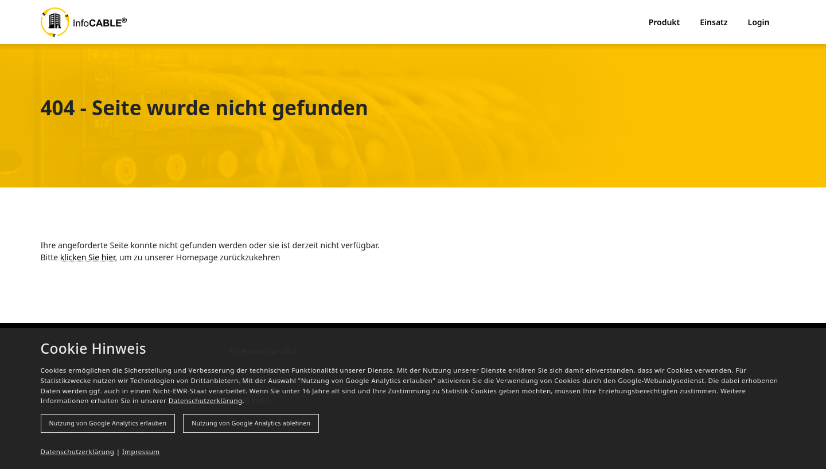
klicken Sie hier (87, 257)
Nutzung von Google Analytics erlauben (108, 423)
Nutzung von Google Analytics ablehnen (251, 423)
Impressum (141, 451)
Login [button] (759, 22)
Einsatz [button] (713, 22)
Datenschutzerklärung (206, 400)
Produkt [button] (664, 22)
